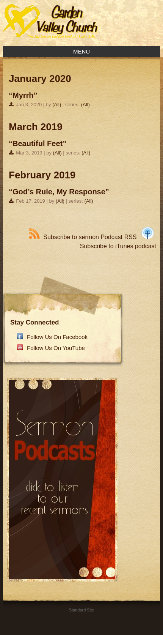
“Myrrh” (23, 95)
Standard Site (81, 610)
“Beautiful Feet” (37, 143)
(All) (56, 104)
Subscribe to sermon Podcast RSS (82, 237)
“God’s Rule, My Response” (59, 192)
